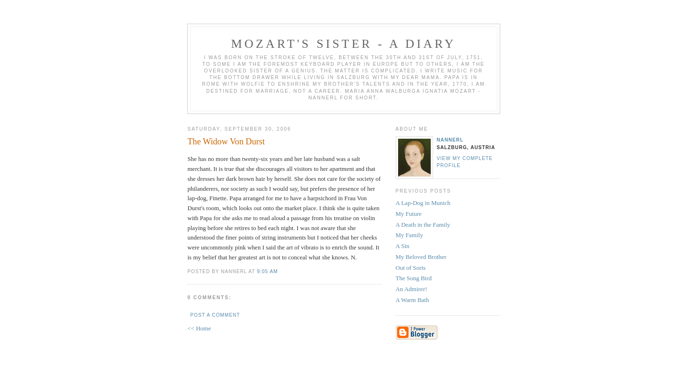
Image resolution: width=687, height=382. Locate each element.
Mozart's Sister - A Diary (343, 44)
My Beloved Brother (421, 256)
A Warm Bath (412, 299)
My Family (409, 235)
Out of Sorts (411, 267)
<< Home (199, 328)
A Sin (402, 245)
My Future (409, 213)
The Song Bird (414, 278)
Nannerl (450, 139)
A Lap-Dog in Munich (423, 202)
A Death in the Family (423, 224)
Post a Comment (215, 315)
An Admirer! (411, 289)
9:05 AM (267, 271)
